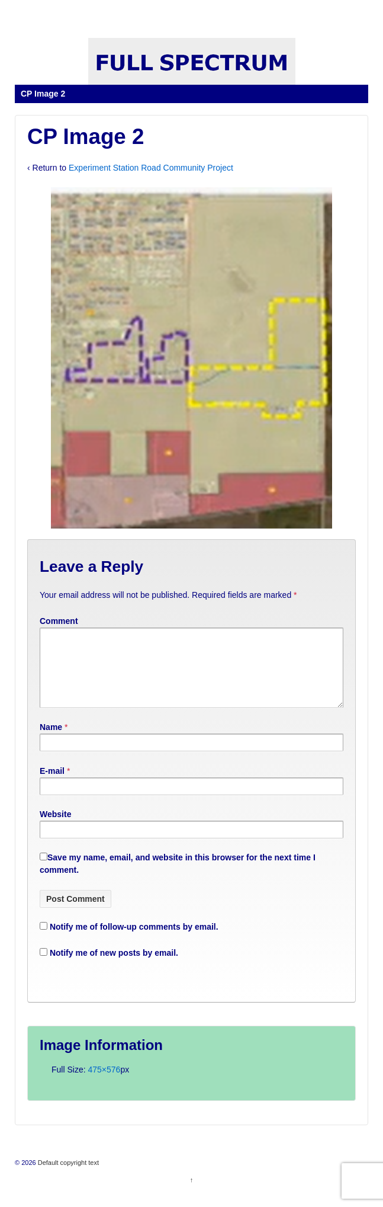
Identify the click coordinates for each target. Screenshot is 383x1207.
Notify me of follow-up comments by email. (134, 941)
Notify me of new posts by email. (114, 967)
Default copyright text (67, 1176)
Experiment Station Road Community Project (151, 167)
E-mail (52, 785)
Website (55, 828)
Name (51, 741)
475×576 (104, 1083)
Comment (59, 621)
